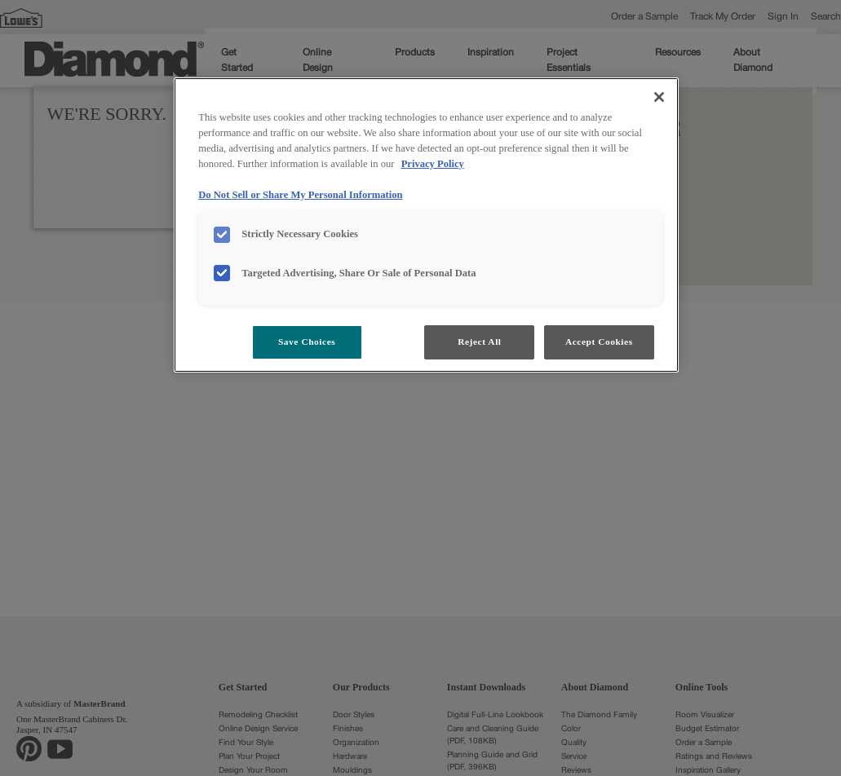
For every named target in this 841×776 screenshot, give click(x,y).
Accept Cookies (599, 341)
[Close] (659, 97)
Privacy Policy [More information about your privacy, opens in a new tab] (432, 164)
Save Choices (306, 341)
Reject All (479, 341)
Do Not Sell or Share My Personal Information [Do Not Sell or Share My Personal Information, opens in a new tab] (300, 195)
